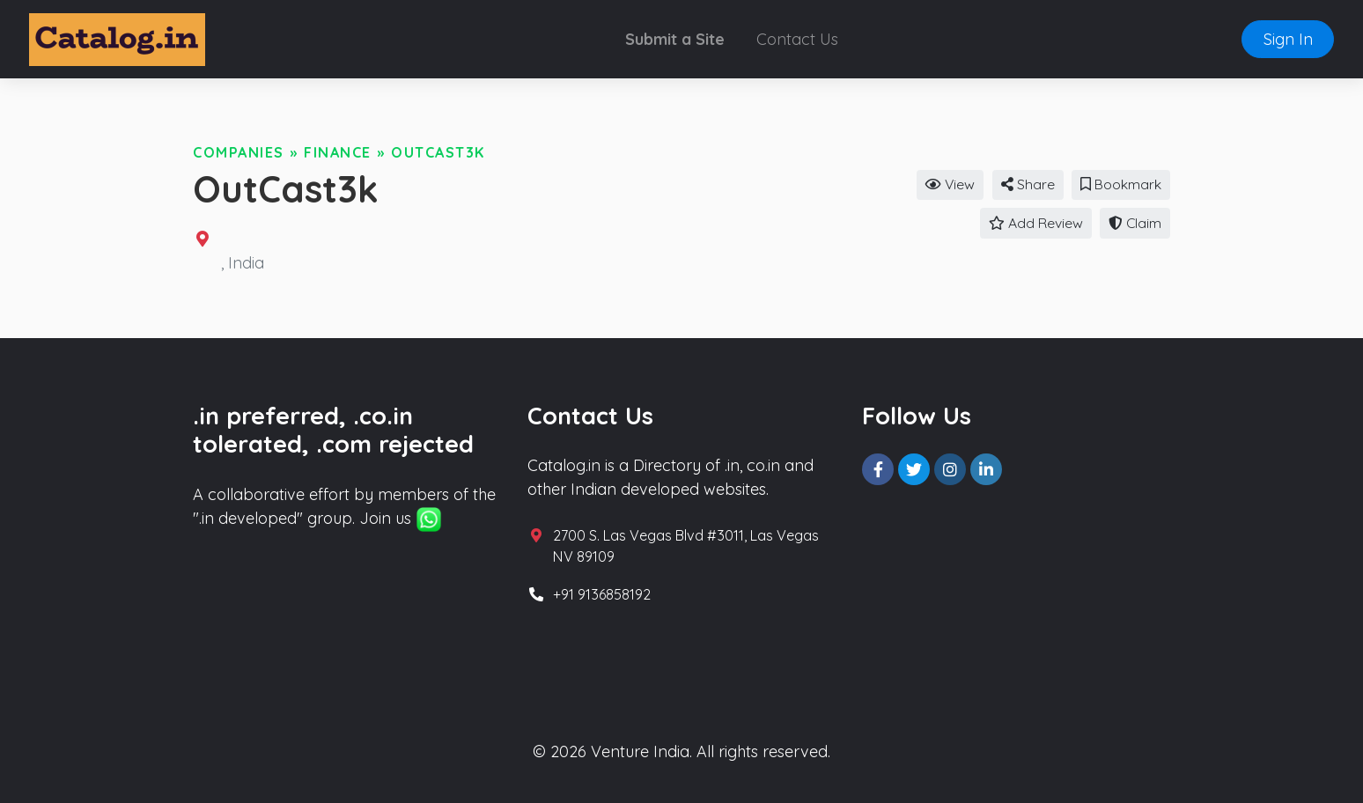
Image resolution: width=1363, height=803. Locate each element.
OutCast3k (438, 152)
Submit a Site (675, 39)
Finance (338, 152)
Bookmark (1120, 184)
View (950, 184)
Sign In (1288, 39)
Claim (1135, 223)
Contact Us (797, 39)
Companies (238, 152)
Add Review (1036, 223)
